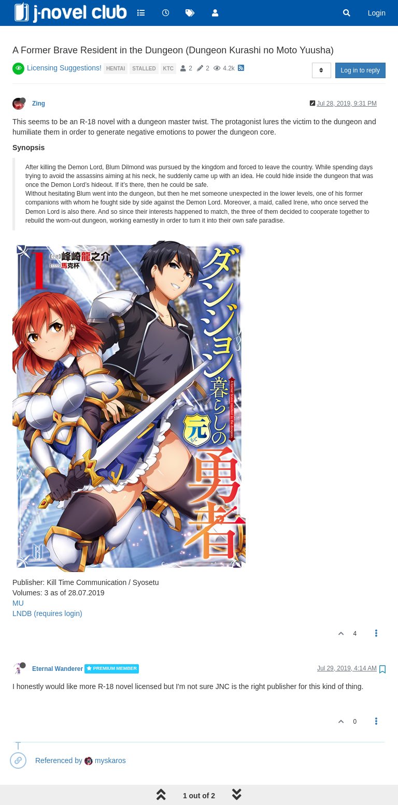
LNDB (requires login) (47, 587)
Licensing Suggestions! (64, 41)
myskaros (105, 734)
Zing (38, 77)
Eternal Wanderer (57, 642)
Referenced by (58, 734)
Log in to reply (360, 44)
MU (18, 577)
